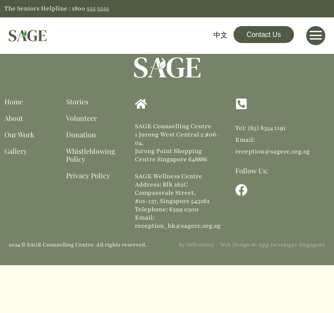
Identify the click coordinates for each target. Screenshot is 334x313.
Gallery (15, 151)
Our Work (19, 134)
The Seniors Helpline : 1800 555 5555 (56, 8)
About (13, 118)
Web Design (235, 244)
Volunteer (81, 118)
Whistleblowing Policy (90, 155)
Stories (77, 101)
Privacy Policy (88, 175)
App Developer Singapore (291, 244)
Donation (81, 134)
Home (13, 101)
